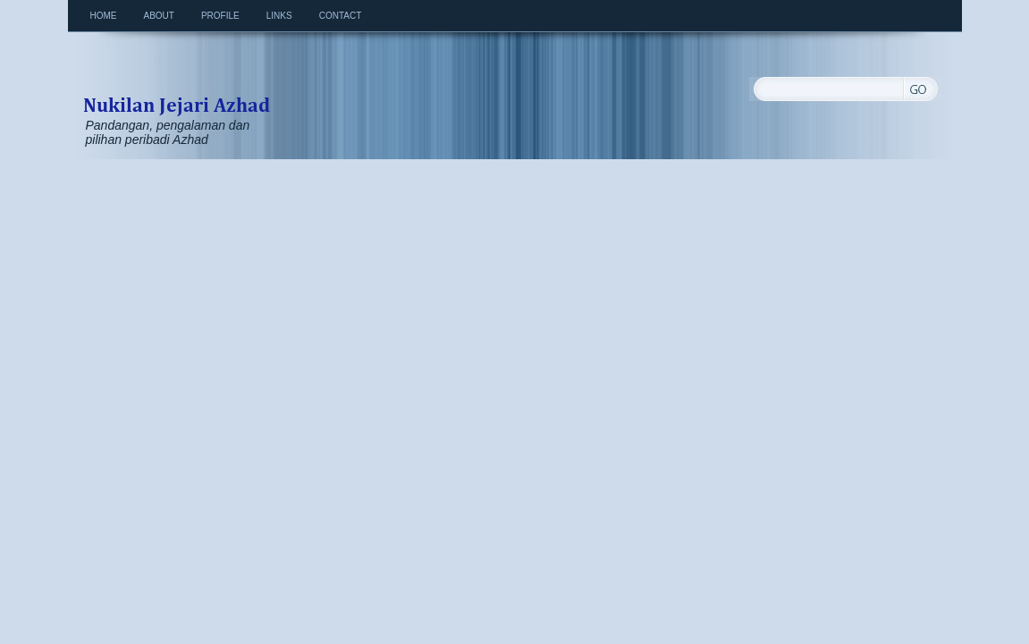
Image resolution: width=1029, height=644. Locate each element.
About (159, 16)
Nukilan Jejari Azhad (176, 86)
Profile (220, 16)
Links (279, 16)
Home (103, 16)
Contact (340, 16)
